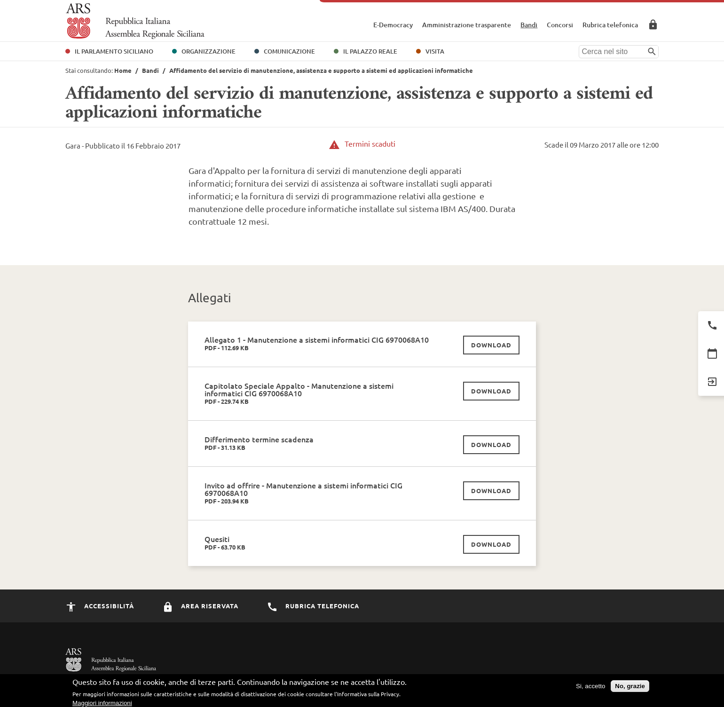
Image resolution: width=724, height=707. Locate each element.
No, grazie (630, 688)
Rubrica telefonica (610, 24)
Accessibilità (99, 606)
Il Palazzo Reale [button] (370, 51)
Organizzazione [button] (208, 51)
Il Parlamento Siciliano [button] (114, 51)
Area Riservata (653, 24)
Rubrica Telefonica (313, 606)
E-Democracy (393, 24)
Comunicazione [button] (289, 51)
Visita (434, 51)
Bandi (528, 24)
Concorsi (560, 24)
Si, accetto (590, 688)
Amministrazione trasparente (466, 24)
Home (123, 70)
